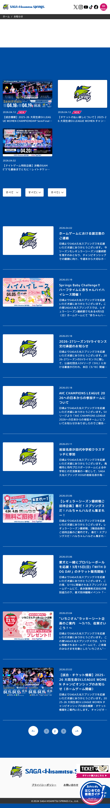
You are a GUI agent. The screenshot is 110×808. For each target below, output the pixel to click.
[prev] (32, 731)
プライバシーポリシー (44, 785)
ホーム (6, 16)
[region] (55, 16)
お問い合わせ (71, 785)
